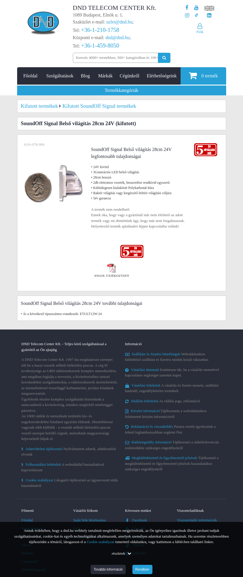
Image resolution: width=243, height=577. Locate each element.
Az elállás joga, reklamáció (162, 401)
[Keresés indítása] (164, 58)
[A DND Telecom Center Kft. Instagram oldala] (187, 15)
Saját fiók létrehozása (89, 520)
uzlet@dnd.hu (119, 21)
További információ (108, 569)
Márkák (105, 75)
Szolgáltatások (59, 75)
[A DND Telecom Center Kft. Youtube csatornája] (196, 8)
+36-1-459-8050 (100, 45)
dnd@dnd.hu (117, 37)
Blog (85, 75)
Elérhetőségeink (162, 75)
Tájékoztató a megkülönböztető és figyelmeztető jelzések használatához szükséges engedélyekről (172, 463)
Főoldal (30, 75)
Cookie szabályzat (100, 542)
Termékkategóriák (121, 90)
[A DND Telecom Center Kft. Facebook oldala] (187, 8)
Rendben (142, 569)
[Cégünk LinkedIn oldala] (209, 15)
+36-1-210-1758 (100, 30)
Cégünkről (129, 75)
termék (203, 75)
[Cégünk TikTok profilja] (196, 15)
